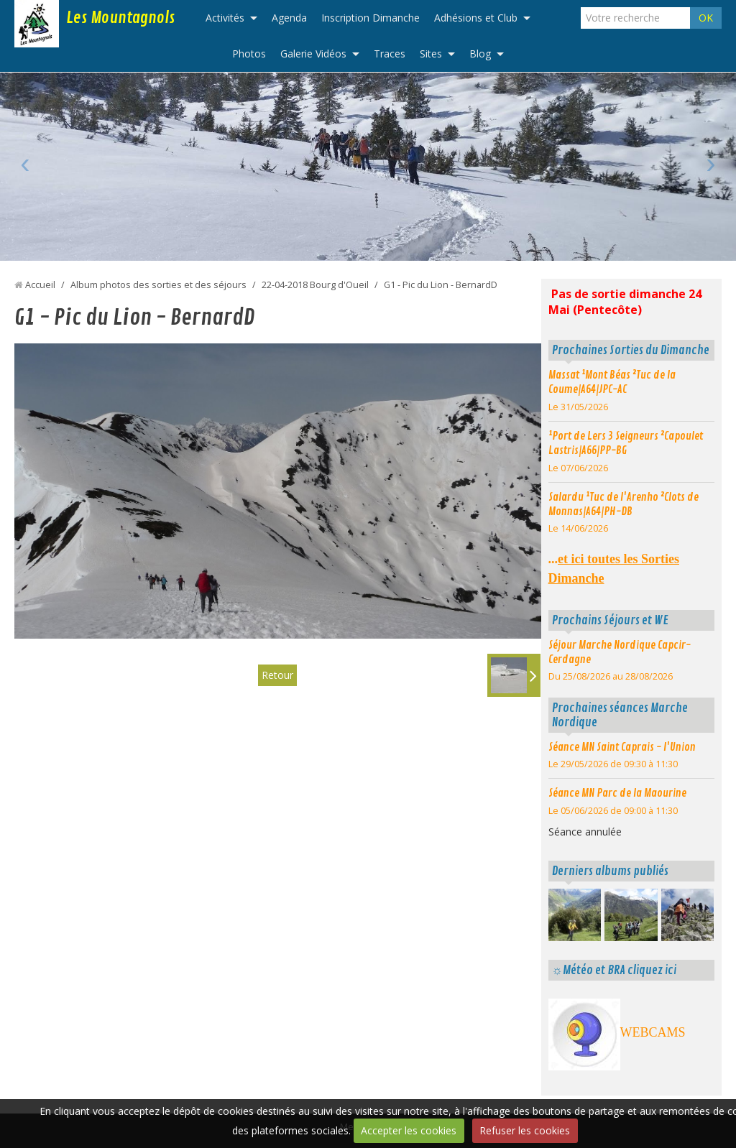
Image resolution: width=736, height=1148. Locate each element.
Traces (389, 53)
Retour (277, 675)
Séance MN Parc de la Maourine (617, 793)
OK (706, 17)
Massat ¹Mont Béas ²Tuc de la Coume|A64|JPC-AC (612, 382)
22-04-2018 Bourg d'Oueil (315, 285)
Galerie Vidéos (313, 53)
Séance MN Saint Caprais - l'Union (622, 747)
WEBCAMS (653, 1032)
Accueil (40, 285)
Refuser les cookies (524, 1130)
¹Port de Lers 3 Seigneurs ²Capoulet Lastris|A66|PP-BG (625, 443)
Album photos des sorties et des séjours (158, 285)
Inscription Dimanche (370, 17)
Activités (225, 17)
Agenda (289, 17)
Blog (480, 53)
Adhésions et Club (476, 17)
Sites (431, 53)
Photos (249, 53)
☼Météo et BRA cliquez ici (614, 970)
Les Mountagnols (120, 18)
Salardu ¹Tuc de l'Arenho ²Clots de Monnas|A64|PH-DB (623, 504)
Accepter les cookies (408, 1130)
